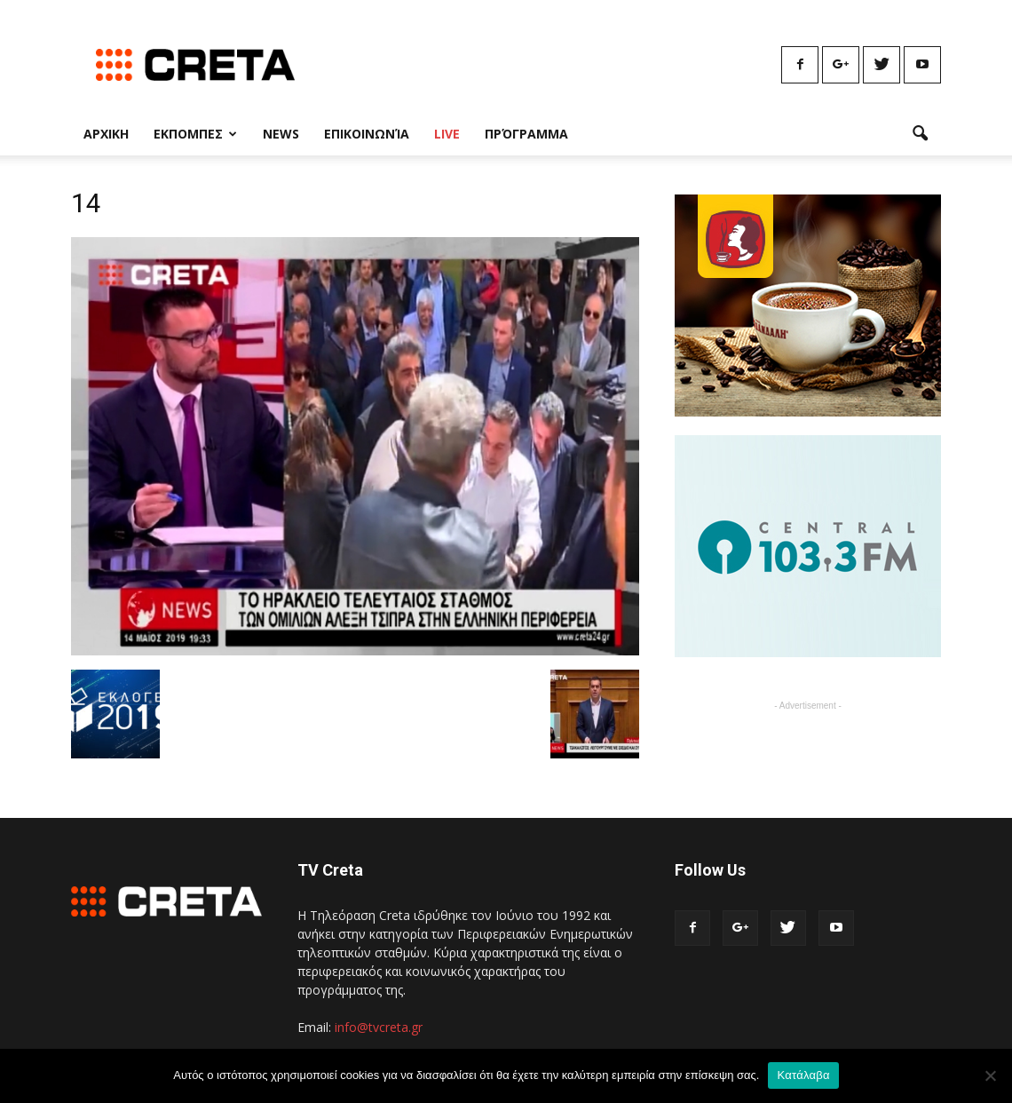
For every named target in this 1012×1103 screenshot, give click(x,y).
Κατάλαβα (803, 1075)
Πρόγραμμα (526, 133)
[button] (919, 134)
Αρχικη (106, 133)
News (281, 133)
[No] (990, 1075)
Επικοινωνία (366, 133)
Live (447, 133)
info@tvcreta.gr (379, 1027)
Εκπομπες (195, 133)
